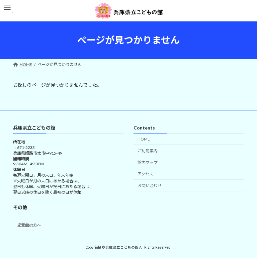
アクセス (145, 173)
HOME (144, 139)
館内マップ (148, 162)
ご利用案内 (148, 150)
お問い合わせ (150, 185)
